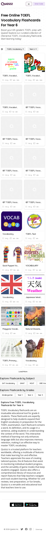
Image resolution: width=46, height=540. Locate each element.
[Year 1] (20, 395)
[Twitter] (22, 529)
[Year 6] (33, 49)
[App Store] (17, 505)
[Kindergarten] (7, 395)
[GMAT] (22, 383)
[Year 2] (30, 395)
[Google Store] (31, 505)
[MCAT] (32, 383)
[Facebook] (26, 529)
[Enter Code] (39, 4)
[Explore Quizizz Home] (7, 4)
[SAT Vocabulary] (8, 383)
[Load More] (23, 372)
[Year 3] (40, 395)
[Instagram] (30, 529)
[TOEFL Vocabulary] (15, 49)
